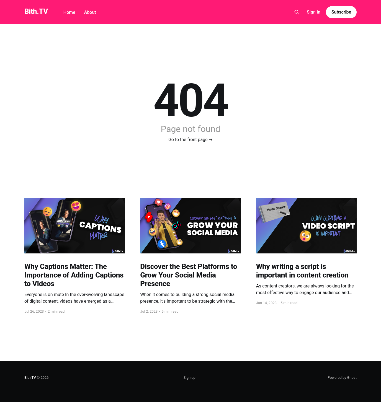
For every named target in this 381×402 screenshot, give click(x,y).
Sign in (313, 12)
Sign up (189, 377)
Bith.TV (36, 11)
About (90, 12)
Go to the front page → (190, 139)
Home (69, 12)
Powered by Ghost (342, 377)
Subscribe (341, 12)
